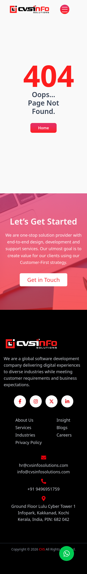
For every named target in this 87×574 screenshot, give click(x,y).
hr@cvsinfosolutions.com (43, 465)
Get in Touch (43, 280)
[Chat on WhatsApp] (66, 553)
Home (43, 127)
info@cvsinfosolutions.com (43, 472)
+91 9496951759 (43, 489)
